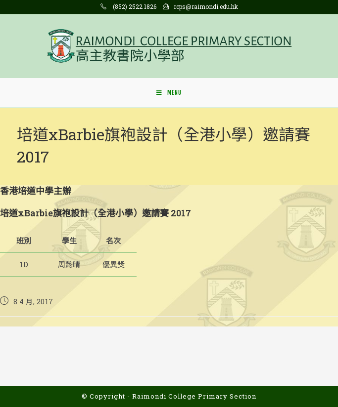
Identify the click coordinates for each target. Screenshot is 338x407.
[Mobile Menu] (169, 93)
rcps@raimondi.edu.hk (206, 6)
